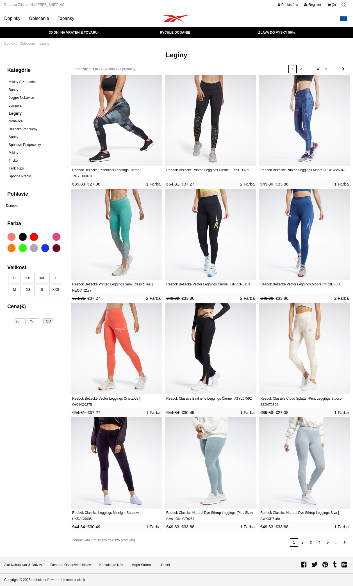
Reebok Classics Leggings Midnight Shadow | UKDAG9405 (106, 516)
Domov (9, 43)
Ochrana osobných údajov (71, 565)
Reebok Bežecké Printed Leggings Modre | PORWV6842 (302, 170)
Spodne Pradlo (20, 176)
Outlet (165, 565)
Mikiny (13, 153)
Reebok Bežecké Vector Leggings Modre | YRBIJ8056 (300, 284)
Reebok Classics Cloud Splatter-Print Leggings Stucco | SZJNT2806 (301, 402)
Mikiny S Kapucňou (23, 82)
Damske (12, 206)
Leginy (15, 113)
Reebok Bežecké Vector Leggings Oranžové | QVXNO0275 (106, 402)
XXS (55, 290)
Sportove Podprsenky (25, 145)
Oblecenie (39, 18)
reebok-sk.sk (75, 580)
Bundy (13, 90)
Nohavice (16, 121)
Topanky (66, 18)
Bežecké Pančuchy (23, 129)
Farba (14, 223)
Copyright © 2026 (17, 580)
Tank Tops (16, 168)
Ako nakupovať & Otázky (23, 565)
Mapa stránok (141, 565)
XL (14, 278)
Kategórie (19, 70)
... (334, 69)
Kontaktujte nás (111, 565)
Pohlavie (17, 194)
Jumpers (15, 105)
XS (28, 290)
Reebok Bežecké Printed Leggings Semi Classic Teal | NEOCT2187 (112, 287)
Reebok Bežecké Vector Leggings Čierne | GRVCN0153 (208, 284)
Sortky (13, 137)
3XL (42, 278)
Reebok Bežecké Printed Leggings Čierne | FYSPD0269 (208, 170)
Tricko (13, 160)
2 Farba (247, 184)
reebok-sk (38, 580)
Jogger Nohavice (21, 98)
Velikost (16, 267)
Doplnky (12, 18)
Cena (16, 306)
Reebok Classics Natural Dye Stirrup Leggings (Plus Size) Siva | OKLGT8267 (209, 516)
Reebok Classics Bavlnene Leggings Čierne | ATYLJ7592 (209, 398)
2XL (28, 278)
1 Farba (153, 184)
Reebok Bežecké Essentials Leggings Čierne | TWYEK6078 (106, 173)
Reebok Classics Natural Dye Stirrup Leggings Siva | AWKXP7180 (299, 516)
